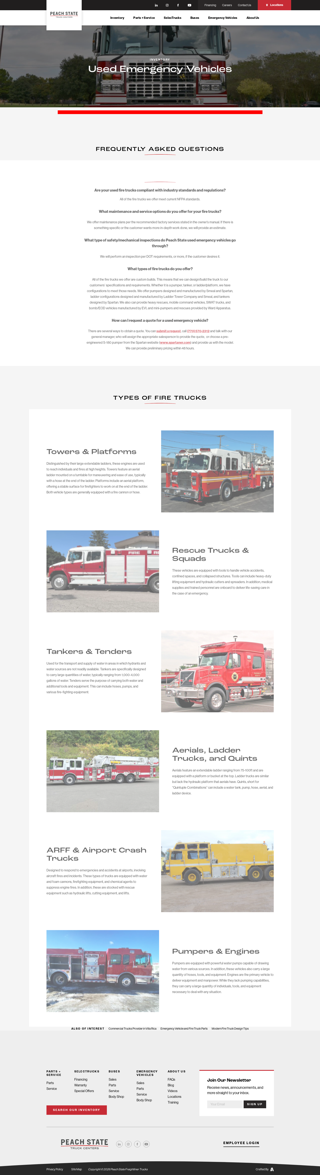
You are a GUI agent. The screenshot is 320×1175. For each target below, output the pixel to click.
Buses (194, 18)
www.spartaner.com (175, 349)
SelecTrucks (172, 18)
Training (173, 1102)
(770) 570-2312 (198, 337)
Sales (112, 1079)
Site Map (76, 1169)
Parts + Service (144, 18)
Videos (173, 1091)
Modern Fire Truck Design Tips (230, 1028)
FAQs (171, 1079)
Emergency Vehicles (222, 18)
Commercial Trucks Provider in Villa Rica (132, 1028)
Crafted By (265, 1169)
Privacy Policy (54, 1169)
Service (51, 1089)
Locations (274, 5)
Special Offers (84, 1091)
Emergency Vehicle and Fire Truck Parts (184, 1028)
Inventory (117, 18)
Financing (80, 1079)
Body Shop (116, 1097)
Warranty (80, 1085)
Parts (50, 1083)
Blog (171, 1085)
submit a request (168, 337)
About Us (253, 18)
